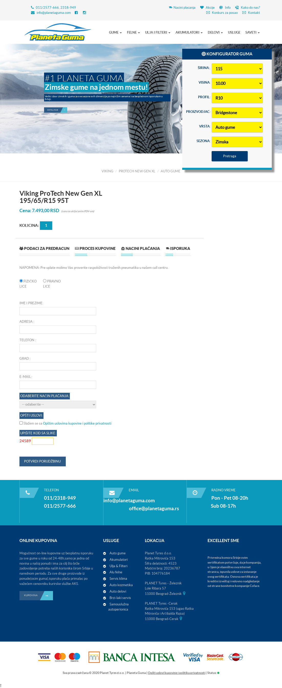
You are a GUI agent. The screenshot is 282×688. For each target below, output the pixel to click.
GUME (115, 32)
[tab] (44, 250)
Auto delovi (118, 591)
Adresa (25, 321)
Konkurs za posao (222, 13)
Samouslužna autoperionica (118, 606)
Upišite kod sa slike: (38, 433)
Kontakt (251, 13)
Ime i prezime (30, 303)
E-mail (25, 377)
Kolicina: (29, 225)
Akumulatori (119, 560)
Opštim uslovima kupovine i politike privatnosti (77, 423)
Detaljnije (57, 88)
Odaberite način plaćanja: (44, 396)
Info (225, 7)
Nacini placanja (182, 7)
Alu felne (116, 572)
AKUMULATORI (189, 32)
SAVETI (252, 32)
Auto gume (118, 553)
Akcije (207, 7)
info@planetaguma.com (54, 13)
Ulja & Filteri (118, 566)
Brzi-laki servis (120, 598)
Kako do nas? (247, 7)
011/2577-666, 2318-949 (56, 7)
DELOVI (215, 32)
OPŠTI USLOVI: (31, 415)
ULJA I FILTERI (157, 32)
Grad (24, 358)
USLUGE (234, 32)
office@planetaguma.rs (154, 508)
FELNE (133, 32)
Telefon (26, 340)
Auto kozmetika (121, 585)
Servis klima (118, 579)
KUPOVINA (38, 595)
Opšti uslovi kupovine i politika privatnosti (176, 672)
